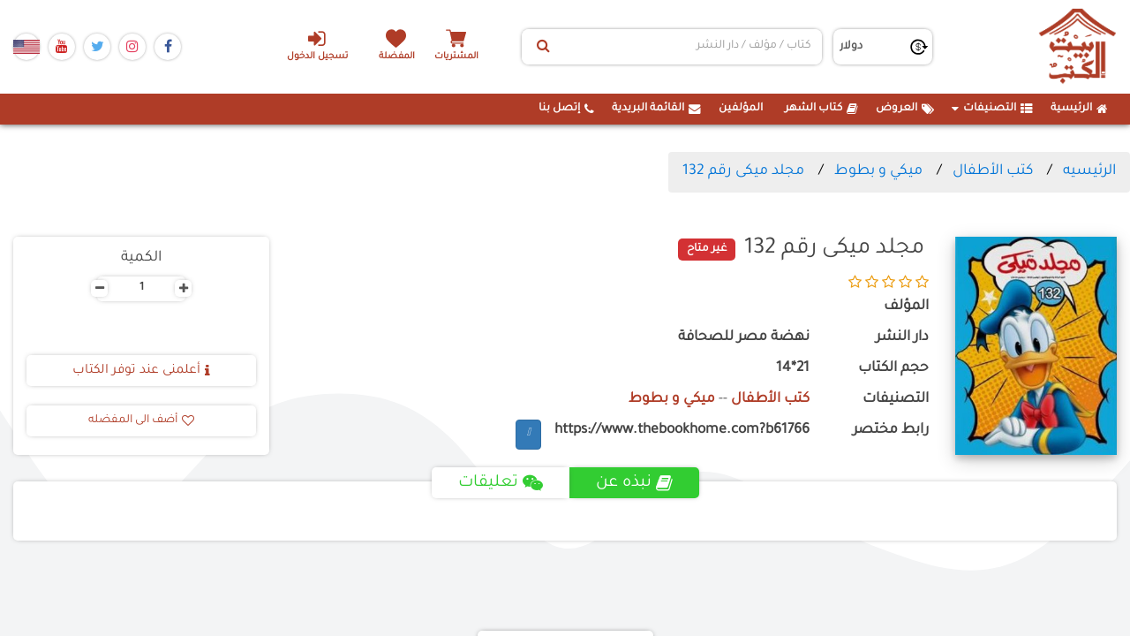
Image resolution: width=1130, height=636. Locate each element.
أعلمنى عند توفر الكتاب (141, 371)
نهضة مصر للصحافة (744, 337)
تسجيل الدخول (316, 45)
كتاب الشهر (821, 108)
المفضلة (398, 57)
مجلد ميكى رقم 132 (743, 171)
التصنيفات (992, 108)
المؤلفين (741, 108)
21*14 (793, 368)
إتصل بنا (566, 108)
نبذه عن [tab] (634, 483)
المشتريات (458, 57)
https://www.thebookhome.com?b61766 (682, 430)
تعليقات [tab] (500, 483)
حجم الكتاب (893, 368)
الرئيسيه (1089, 171)
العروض (905, 108)
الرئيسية (1079, 108)
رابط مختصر (891, 430)
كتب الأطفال (993, 171)
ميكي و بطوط (878, 171)
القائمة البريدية (656, 108)
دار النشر (902, 337)
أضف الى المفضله (141, 420)
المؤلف (906, 306)
